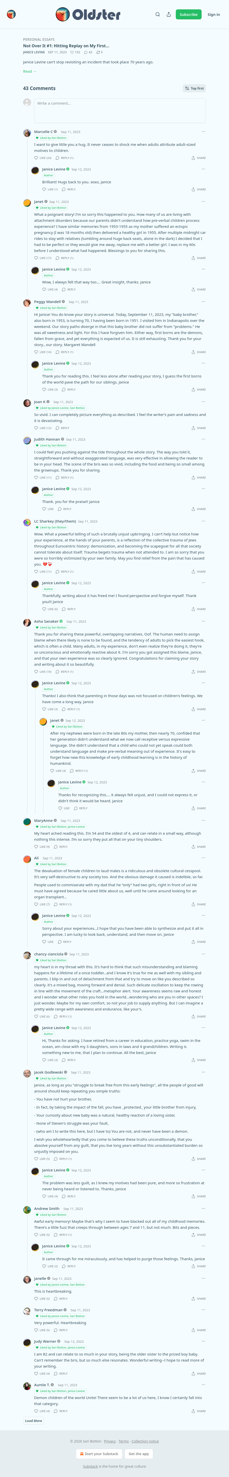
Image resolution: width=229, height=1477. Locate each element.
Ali (36, 857)
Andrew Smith (47, 1208)
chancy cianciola (49, 953)
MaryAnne (43, 820)
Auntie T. (42, 1384)
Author (48, 175)
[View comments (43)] (88, 52)
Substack (90, 1466)
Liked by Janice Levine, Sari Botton (60, 408)
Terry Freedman (48, 1309)
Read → (30, 71)
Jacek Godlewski (48, 1072)
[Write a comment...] (120, 111)
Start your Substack (98, 1454)
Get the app (139, 1453)
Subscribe (189, 14)
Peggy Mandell (47, 301)
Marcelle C (43, 131)
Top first (194, 88)
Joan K (39, 401)
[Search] (158, 14)
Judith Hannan (47, 439)
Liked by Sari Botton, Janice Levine (60, 826)
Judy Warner (45, 1341)
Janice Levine (34, 52)
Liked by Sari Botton (50, 138)
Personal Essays (38, 39)
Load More (33, 1420)
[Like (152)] (75, 52)
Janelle (40, 1278)
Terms (124, 1441)
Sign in (214, 14)
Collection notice (145, 1441)
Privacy (110, 1441)
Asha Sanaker (46, 621)
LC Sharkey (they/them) (55, 521)
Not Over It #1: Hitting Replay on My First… (66, 46)
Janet (38, 201)
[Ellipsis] (203, 132)
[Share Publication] (169, 14)
